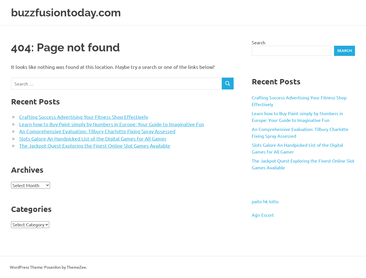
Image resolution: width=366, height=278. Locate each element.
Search (258, 42)
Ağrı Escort (263, 215)
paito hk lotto (265, 201)
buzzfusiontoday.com (66, 12)
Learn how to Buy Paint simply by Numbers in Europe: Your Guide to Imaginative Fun (111, 124)
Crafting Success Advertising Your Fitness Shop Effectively (83, 117)
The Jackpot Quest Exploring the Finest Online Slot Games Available (94, 145)
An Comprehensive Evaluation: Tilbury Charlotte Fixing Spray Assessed (97, 131)
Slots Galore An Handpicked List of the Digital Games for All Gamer (93, 138)
